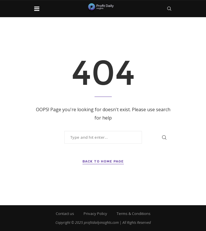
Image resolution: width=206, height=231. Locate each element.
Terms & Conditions (134, 213)
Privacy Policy (95, 213)
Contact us (65, 213)
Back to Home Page (103, 161)
